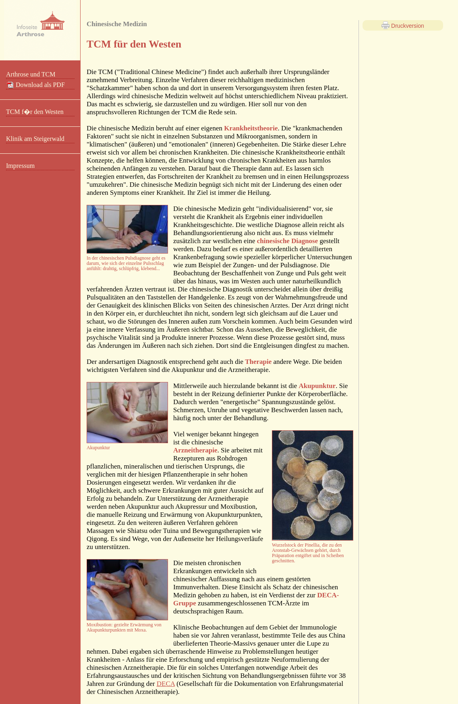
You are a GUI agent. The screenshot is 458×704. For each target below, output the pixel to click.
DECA (166, 683)
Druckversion (402, 25)
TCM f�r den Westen (35, 111)
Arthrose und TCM (30, 74)
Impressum (20, 165)
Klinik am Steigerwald (35, 138)
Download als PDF (35, 85)
